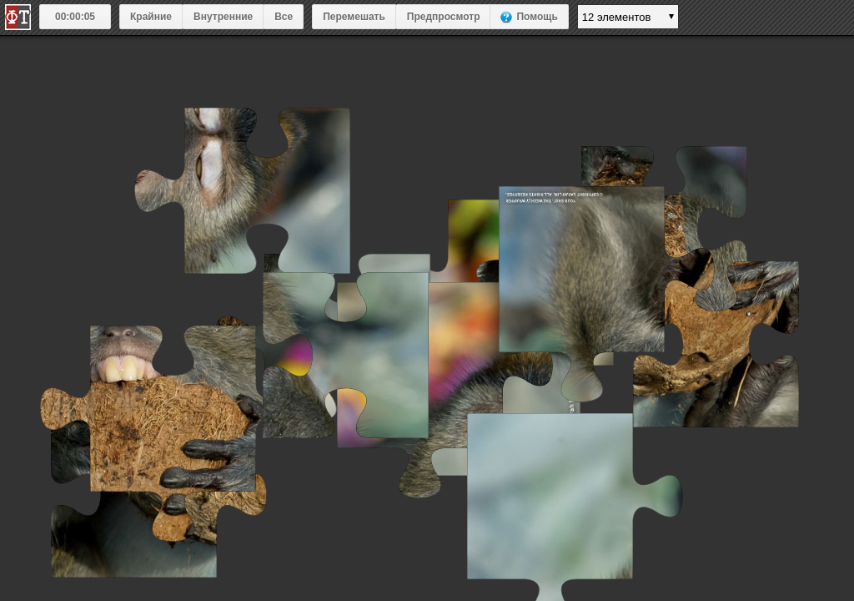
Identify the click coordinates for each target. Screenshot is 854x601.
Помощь (536, 17)
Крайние (151, 17)
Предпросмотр (443, 17)
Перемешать (354, 17)
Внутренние (223, 17)
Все (283, 17)
